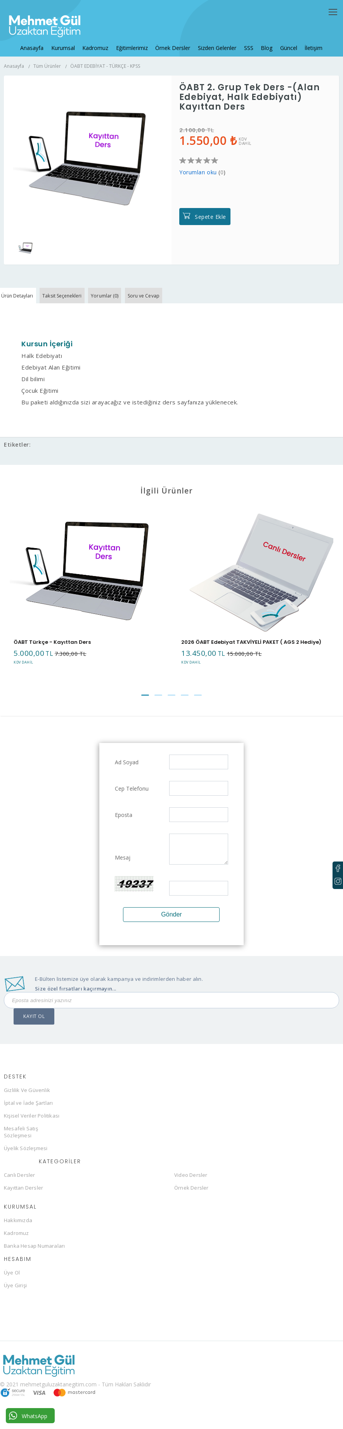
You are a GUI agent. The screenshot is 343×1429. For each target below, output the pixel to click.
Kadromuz (100, 41)
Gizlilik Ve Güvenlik (27, 1103)
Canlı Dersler (19, 1188)
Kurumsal (69, 41)
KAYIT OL (34, 1030)
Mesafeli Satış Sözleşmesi (21, 1145)
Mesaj (122, 871)
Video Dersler (191, 1188)
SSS (244, 41)
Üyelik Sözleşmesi (25, 1161)
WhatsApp (28, 1416)
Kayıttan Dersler (23, 1201)
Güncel (279, 41)
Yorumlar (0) (134, 308)
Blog (260, 41)
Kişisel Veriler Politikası (31, 1129)
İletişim (303, 41)
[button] (145, 708)
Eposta (123, 828)
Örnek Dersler (172, 41)
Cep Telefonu (132, 802)
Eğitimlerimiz (134, 41)
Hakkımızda (18, 1233)
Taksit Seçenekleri (80, 308)
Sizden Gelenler (215, 41)
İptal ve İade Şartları (28, 1116)
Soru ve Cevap (184, 308)
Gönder (171, 928)
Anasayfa (40, 41)
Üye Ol (12, 1286)
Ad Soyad (127, 775)
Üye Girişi (15, 1298)
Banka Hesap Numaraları (34, 1259)
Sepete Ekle (210, 224)
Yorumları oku (198, 179)
